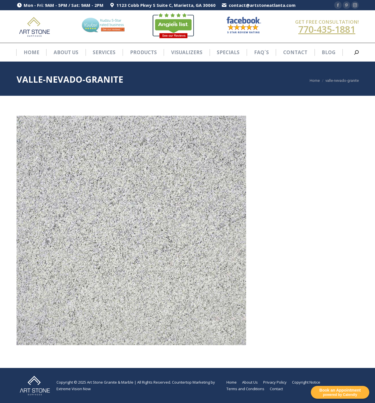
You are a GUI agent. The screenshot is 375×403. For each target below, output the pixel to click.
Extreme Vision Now (73, 388)
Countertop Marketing (191, 382)
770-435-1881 (326, 29)
